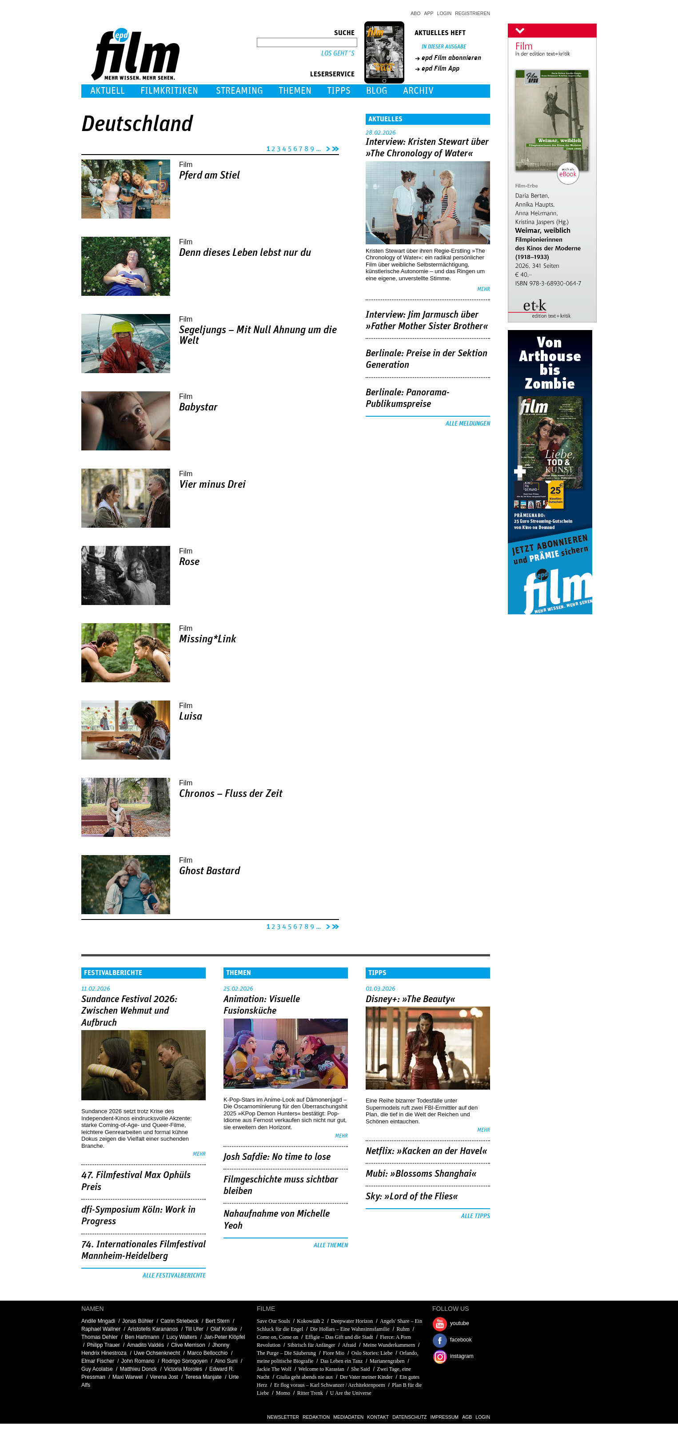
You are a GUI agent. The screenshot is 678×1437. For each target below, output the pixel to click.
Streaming (239, 91)
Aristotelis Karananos (153, 1329)
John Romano (138, 1361)
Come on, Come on (277, 1337)
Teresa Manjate (203, 1377)
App (429, 13)
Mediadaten (348, 1417)
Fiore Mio (333, 1353)
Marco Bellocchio (207, 1353)
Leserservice (332, 74)
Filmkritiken (169, 91)
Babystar (198, 407)
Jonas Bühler (137, 1321)
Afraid (349, 1345)
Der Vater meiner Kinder (366, 1377)
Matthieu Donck (138, 1369)
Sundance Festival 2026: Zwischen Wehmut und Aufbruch (129, 1011)
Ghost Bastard (209, 871)
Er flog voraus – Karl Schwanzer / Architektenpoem (329, 1385)
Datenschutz (409, 1417)
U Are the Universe (350, 1393)
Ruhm (402, 1329)
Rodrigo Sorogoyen (184, 1361)
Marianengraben (387, 1361)
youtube (459, 1323)
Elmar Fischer (97, 1361)
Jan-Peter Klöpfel (224, 1337)
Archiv (418, 91)
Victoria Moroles (183, 1369)
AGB (467, 1417)
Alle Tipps (475, 1216)
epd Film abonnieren (451, 57)
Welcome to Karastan (321, 1369)
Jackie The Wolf (274, 1369)
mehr (483, 289)
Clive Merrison (188, 1345)
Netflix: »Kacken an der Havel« (426, 1151)
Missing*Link (207, 639)
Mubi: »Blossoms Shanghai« (421, 1174)
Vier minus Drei (212, 484)
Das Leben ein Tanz (341, 1361)
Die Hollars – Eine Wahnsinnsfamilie (350, 1329)
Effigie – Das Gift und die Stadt (339, 1337)
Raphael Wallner (100, 1329)
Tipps (339, 91)
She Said (360, 1369)
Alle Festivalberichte (174, 1276)
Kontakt (378, 1417)
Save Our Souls (273, 1321)
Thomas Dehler (99, 1337)
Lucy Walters (181, 1337)
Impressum (445, 1417)
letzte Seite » (335, 147)
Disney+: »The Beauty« (410, 999)
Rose (189, 562)
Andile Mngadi (98, 1321)
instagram (462, 1356)
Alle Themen (331, 1245)
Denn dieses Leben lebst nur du (245, 252)
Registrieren (472, 13)
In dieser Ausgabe (444, 46)
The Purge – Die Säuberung (286, 1353)
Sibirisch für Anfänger (311, 1345)
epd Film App (440, 68)
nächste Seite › (326, 147)
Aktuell (107, 91)
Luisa (190, 716)
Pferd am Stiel (209, 175)
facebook (461, 1340)
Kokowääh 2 (310, 1321)
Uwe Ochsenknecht (157, 1353)
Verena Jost (164, 1377)
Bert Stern (218, 1321)
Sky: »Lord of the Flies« (412, 1197)
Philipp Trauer (103, 1345)
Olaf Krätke (224, 1329)
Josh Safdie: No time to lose (277, 1157)
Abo (415, 13)
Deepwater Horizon (352, 1321)
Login (444, 13)
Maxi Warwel (127, 1377)
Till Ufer (194, 1329)
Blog (376, 91)
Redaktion (316, 1417)
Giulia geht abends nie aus (304, 1377)
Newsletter (283, 1417)
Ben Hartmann (142, 1337)
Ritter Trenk (310, 1393)
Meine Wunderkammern (389, 1345)
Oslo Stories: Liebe (372, 1353)
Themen (295, 91)
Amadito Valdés (145, 1345)
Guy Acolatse (97, 1369)
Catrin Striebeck (179, 1321)
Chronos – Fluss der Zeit (231, 793)
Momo (283, 1393)
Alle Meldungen (468, 424)
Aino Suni (226, 1361)
